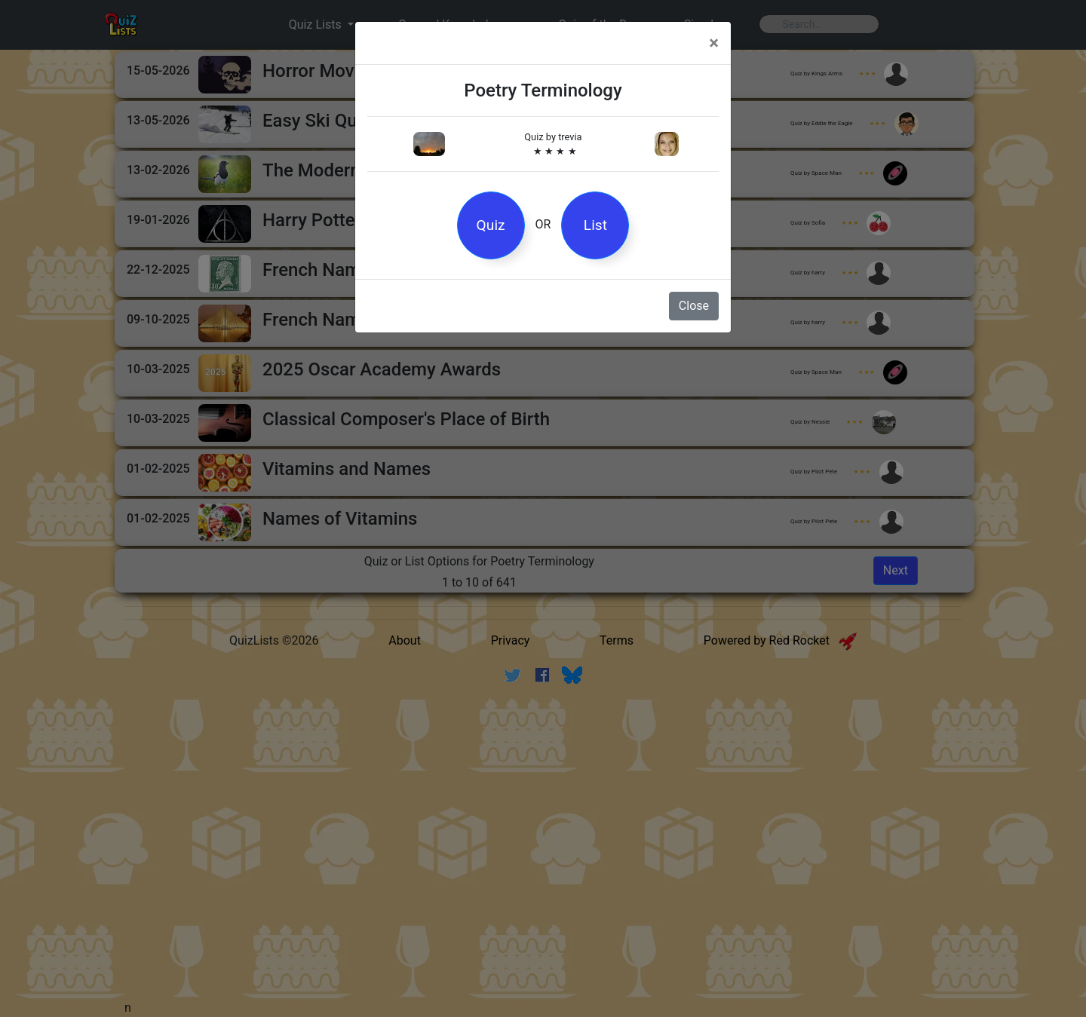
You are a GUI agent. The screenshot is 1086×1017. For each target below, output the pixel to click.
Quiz (491, 225)
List (595, 225)
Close (694, 306)
